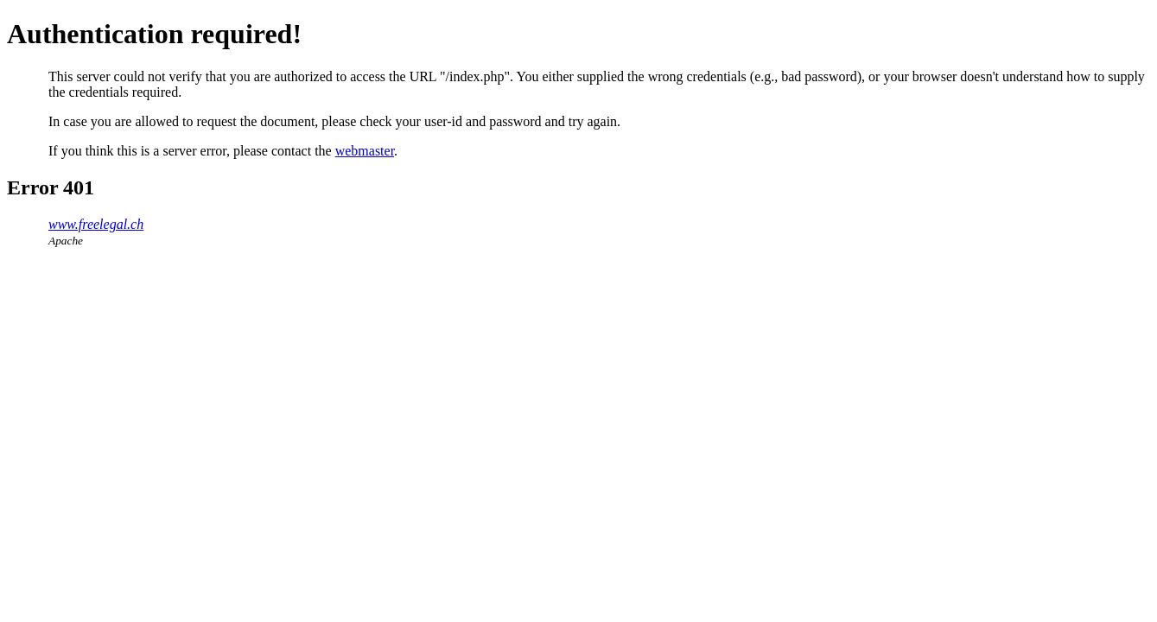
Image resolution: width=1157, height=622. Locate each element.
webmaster (364, 150)
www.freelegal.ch (95, 224)
